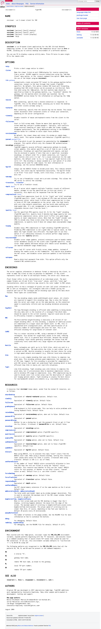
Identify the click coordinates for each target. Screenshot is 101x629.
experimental (10, 6)
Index (8, 4)
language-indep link (84, 12)
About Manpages (18, 4)
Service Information (37, 4)
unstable (80, 38)
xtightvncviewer (19, 6)
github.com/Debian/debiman (25, 625)
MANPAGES (9, 0)
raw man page (82, 18)
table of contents (83, 23)
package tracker (82, 15)
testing (79, 35)
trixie (78, 32)
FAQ (27, 4)
